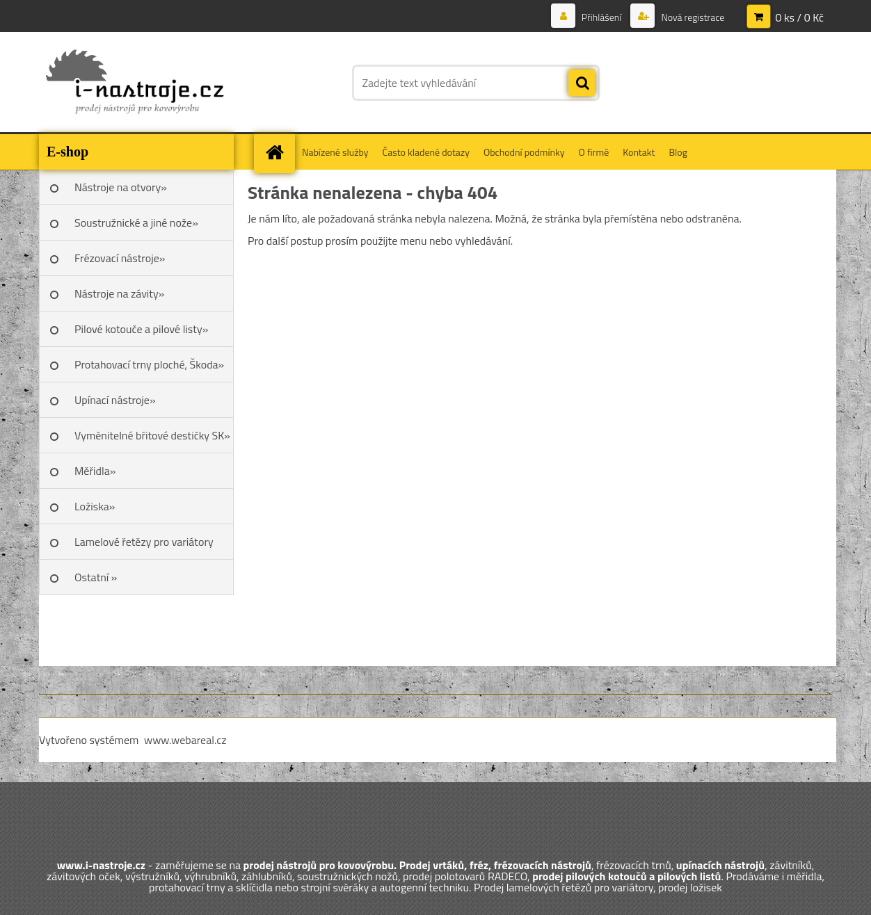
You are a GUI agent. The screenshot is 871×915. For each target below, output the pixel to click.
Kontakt (639, 152)
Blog (678, 152)
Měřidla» (94, 470)
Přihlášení (602, 17)
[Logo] (134, 83)
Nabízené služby (335, 152)
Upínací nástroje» (115, 399)
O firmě (594, 152)
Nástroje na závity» (119, 293)
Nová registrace (691, 17)
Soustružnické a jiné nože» (136, 222)
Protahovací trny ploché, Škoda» (149, 364)
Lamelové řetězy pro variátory (144, 541)
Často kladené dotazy (426, 152)
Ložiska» (94, 506)
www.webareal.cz (185, 739)
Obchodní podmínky (524, 152)
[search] (581, 83)
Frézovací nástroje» (119, 258)
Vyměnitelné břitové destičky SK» (152, 435)
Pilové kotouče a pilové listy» (141, 329)
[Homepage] (279, 152)
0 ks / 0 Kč (799, 17)
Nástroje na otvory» (120, 187)
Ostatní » (96, 577)
